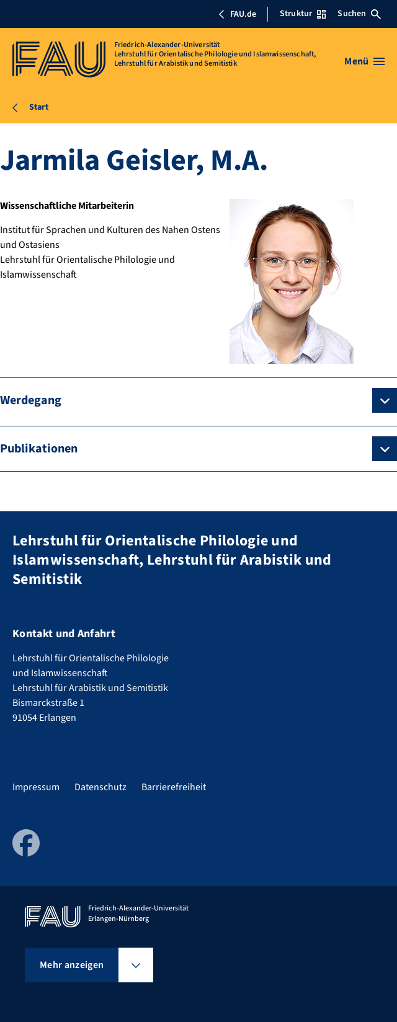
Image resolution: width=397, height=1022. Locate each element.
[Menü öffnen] (364, 61)
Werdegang (30, 400)
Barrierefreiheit (173, 787)
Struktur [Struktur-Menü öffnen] (303, 13)
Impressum (36, 787)
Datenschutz (100, 787)
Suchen (359, 13)
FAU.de (237, 14)
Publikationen (39, 448)
